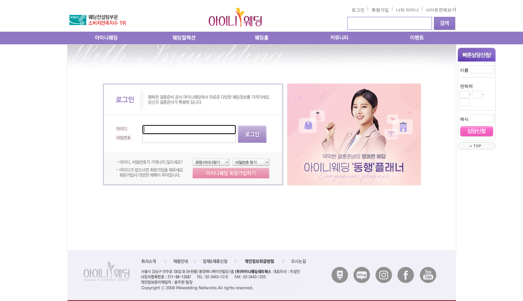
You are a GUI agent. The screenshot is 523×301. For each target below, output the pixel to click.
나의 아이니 (407, 9)
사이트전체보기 (441, 9)
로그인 (358, 9)
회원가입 (380, 9)
